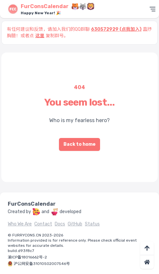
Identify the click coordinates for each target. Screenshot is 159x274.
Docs (60, 224)
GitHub (75, 224)
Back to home (79, 144)
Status (92, 224)
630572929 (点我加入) (116, 29)
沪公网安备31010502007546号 (42, 263)
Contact (43, 224)
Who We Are (20, 224)
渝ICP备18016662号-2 (27, 257)
